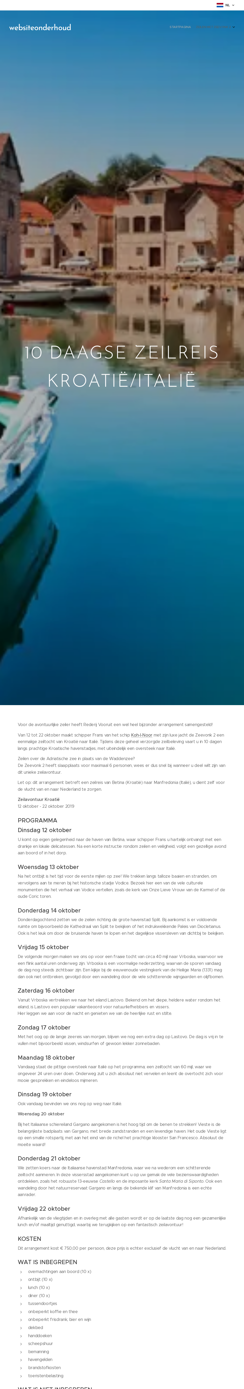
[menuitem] (226, 27)
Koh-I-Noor (141, 734)
